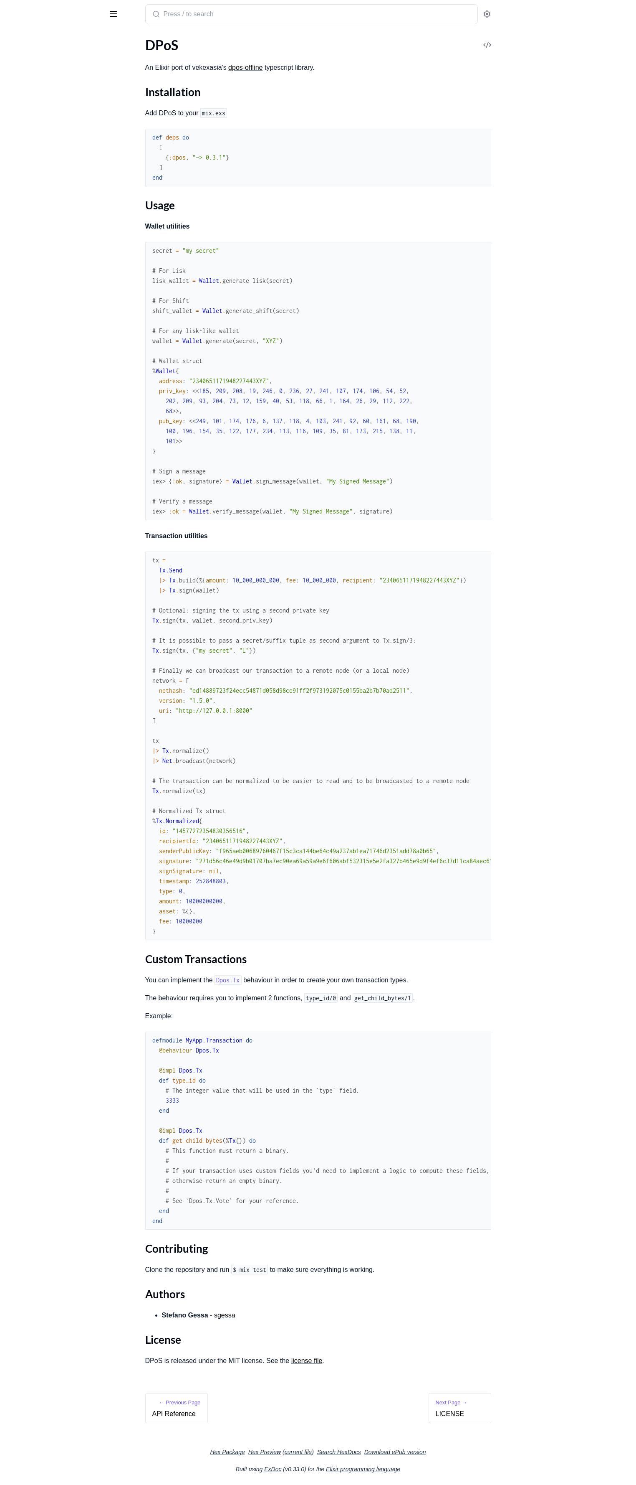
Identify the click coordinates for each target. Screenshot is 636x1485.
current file (360, 1452)
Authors (26, 122)
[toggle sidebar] (114, 13)
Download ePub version (458, 1452)
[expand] (117, 56)
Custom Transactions (44, 102)
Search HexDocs (402, 1452)
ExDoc (335, 1469)
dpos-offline (308, 67)
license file (369, 1360)
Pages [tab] (15, 39)
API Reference (26, 56)
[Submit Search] (218, 15)
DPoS (16, 10)
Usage (23, 92)
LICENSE (19, 147)
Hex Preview (327, 1452)
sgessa (287, 1315)
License (24, 132)
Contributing (32, 112)
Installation (30, 82)
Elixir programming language (426, 1469)
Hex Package (290, 1452)
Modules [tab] (47, 39)
